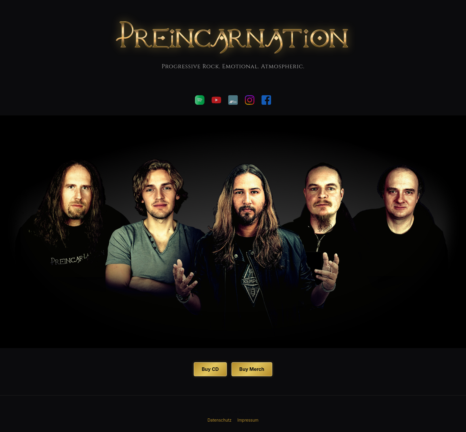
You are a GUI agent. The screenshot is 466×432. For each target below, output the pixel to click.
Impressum (248, 420)
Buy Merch (251, 369)
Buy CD (210, 369)
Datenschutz (219, 420)
